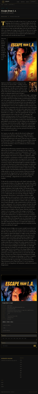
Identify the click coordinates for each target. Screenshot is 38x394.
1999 (17, 338)
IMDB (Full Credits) (6, 325)
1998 (19, 338)
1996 (25, 338)
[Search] (17, 346)
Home (18, 1)
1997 (22, 338)
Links (2, 384)
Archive (23, 1)
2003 (6, 338)
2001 (11, 338)
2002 (9, 338)
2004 (3, 338)
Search (33, 1)
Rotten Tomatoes (6, 330)
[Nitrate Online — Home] (7, 2)
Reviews (5, 4)
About (27, 1)
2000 (14, 338)
